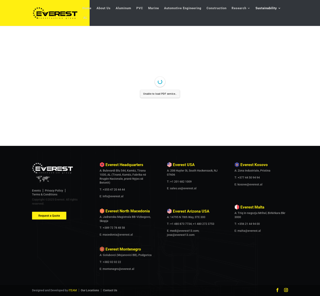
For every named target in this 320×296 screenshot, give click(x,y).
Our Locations (90, 290)
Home (86, 8)
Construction (217, 8)
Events (36, 190)
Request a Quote (49, 215)
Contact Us (110, 290)
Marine (153, 8)
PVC (139, 8)
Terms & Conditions (44, 194)
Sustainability (266, 8)
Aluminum (123, 8)
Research (239, 8)
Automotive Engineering (182, 8)
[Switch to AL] (85, 21)
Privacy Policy (54, 190)
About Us (104, 8)
